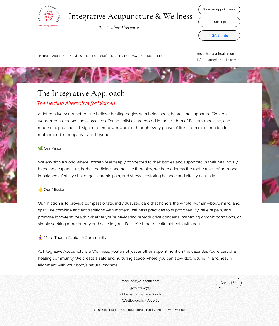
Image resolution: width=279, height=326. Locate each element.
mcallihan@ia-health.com (216, 54)
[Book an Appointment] (219, 9)
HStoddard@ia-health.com (217, 60)
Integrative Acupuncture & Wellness (130, 16)
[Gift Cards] (219, 35)
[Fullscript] (219, 22)
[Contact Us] (229, 283)
